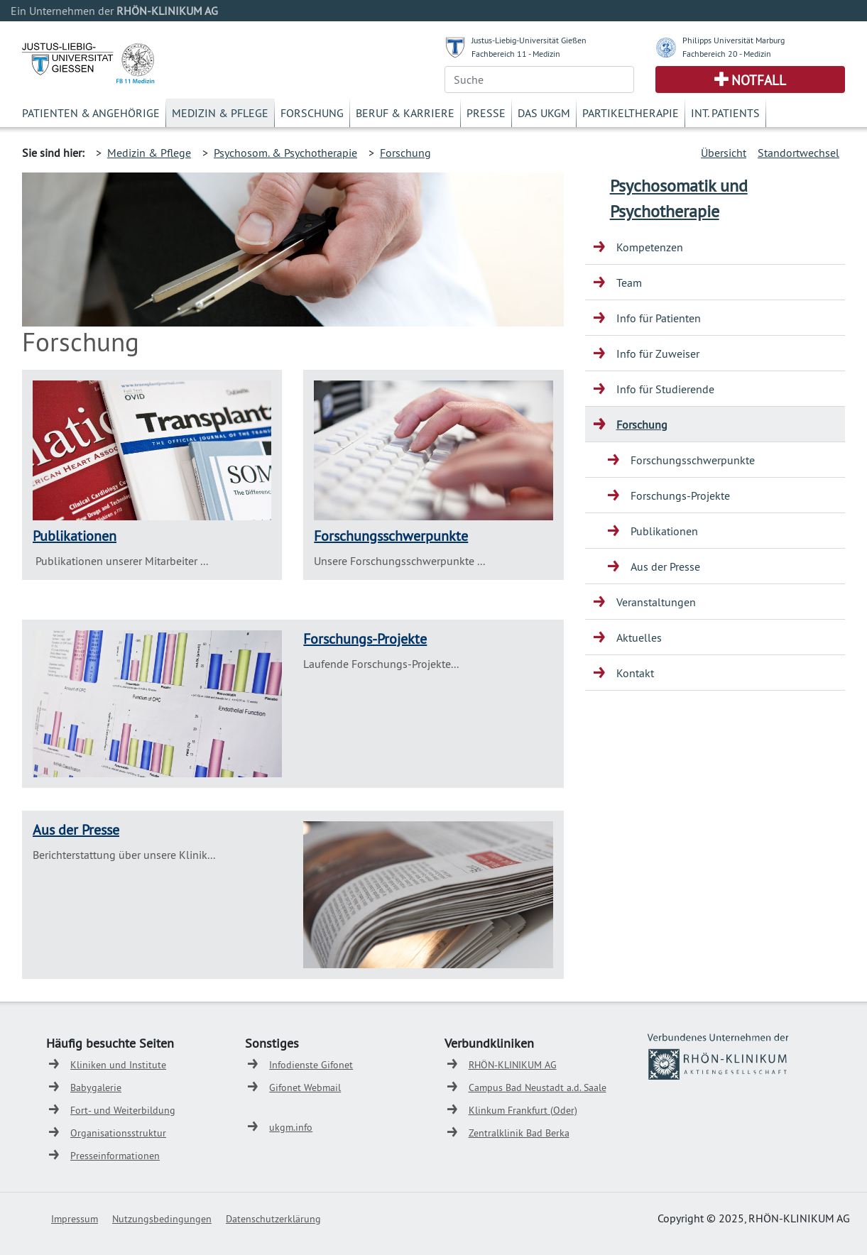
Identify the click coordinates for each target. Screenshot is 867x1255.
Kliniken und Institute (118, 1064)
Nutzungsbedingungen (162, 1218)
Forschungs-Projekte (365, 638)
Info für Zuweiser (657, 353)
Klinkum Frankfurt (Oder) (523, 1110)
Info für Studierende (665, 389)
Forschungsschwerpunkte (391, 535)
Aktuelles (639, 637)
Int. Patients (725, 113)
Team (629, 282)
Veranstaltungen (656, 602)
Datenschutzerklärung (273, 1218)
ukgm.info (290, 1127)
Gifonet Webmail (305, 1087)
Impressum (74, 1218)
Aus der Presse (76, 829)
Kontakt (635, 673)
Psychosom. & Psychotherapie (285, 153)
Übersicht (723, 153)
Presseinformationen (115, 1155)
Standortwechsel (798, 153)
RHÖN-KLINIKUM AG (513, 1064)
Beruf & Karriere (405, 113)
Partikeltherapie (630, 113)
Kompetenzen (649, 247)
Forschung (312, 113)
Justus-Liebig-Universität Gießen (529, 40)
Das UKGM (544, 113)
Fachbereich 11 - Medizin (515, 53)
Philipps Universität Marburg (733, 40)
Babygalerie (95, 1087)
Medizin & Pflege (220, 113)
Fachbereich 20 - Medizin (726, 53)
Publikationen (74, 535)
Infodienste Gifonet (311, 1064)
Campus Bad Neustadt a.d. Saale (537, 1087)
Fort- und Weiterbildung (122, 1110)
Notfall (758, 80)
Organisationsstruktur (118, 1133)
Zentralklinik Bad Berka (519, 1133)
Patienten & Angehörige (91, 113)
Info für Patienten (658, 318)
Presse (486, 113)
